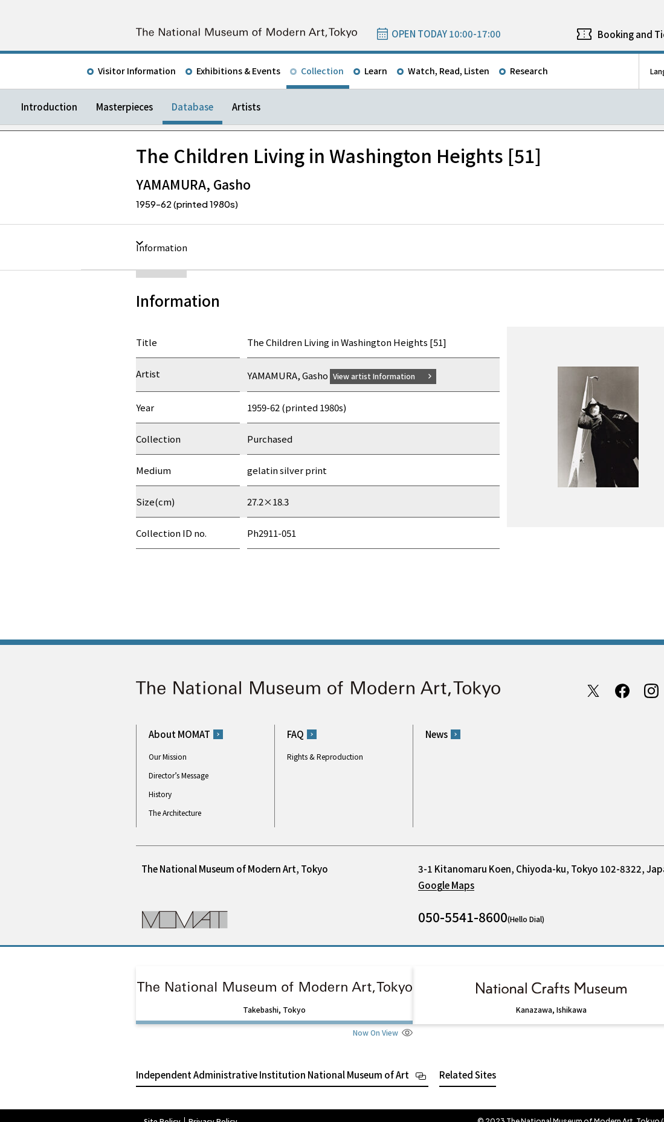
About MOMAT (179, 734)
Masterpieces (124, 106)
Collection (322, 71)
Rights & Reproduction (325, 756)
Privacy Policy (213, 1110)
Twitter (593, 690)
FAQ (295, 734)
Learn (375, 71)
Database (192, 106)
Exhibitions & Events (238, 71)
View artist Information (381, 375)
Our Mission (168, 756)
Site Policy (162, 1110)
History (160, 794)
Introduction (49, 106)
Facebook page (622, 690)
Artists (246, 106)
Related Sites (467, 1063)
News (436, 734)
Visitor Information (137, 71)
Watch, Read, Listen (448, 71)
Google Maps (446, 885)
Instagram (651, 690)
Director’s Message (178, 775)
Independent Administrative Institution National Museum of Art (272, 1063)
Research (529, 71)
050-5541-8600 (463, 917)
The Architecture (175, 812)
